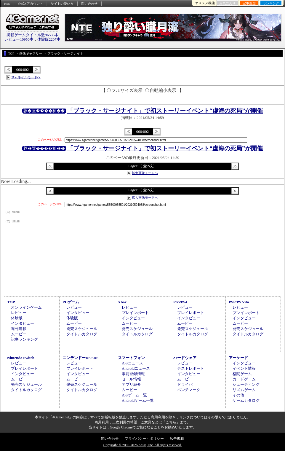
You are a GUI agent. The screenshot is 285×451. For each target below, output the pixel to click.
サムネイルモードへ (26, 77)
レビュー (18, 312)
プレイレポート (135, 312)
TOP (11, 302)
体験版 (17, 318)
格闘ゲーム (242, 374)
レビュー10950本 (18, 39)
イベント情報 (244, 368)
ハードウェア (184, 358)
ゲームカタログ (246, 400)
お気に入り (227, 3)
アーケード (238, 358)
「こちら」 (171, 422)
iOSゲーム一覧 (134, 395)
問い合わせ (89, 3)
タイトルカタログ (81, 334)
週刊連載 (18, 328)
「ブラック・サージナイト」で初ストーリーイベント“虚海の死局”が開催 (165, 110)
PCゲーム (71, 302)
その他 (238, 395)
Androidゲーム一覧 (138, 400)
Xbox (122, 302)
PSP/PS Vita (239, 302)
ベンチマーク (188, 390)
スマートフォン (131, 358)
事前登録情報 (133, 374)
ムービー (18, 334)
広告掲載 (177, 438)
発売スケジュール (81, 328)
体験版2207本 (48, 39)
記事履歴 (249, 3)
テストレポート (190, 368)
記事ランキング (24, 339)
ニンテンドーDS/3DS (80, 358)
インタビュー (22, 323)
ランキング (271, 3)
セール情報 (131, 379)
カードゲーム (244, 379)
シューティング (246, 384)
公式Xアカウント (30, 3)
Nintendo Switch (20, 358)
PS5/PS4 (180, 302)
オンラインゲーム (26, 307)
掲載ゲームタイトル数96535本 (33, 35)
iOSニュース (132, 363)
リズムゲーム (244, 390)
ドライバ (185, 384)
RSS (7, 3)
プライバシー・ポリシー (144, 438)
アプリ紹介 (131, 384)
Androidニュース (136, 368)
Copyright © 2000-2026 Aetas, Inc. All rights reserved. (142, 445)
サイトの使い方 (62, 3)
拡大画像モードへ (145, 173)
